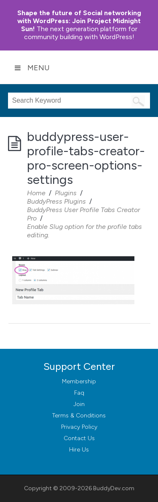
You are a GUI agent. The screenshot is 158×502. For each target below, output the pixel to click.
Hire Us (79, 449)
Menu (32, 67)
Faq (79, 392)
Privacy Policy (79, 426)
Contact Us (79, 438)
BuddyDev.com (113, 488)
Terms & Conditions (79, 415)
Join (79, 404)
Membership (79, 381)
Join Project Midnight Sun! (79, 21)
